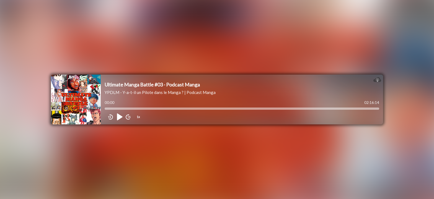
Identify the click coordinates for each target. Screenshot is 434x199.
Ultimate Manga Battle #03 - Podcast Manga (152, 85)
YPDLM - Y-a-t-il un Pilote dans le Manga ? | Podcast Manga (160, 92)
